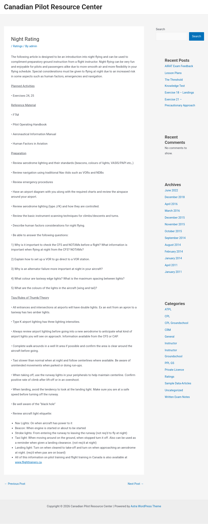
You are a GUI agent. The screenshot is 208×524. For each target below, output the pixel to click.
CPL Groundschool (177, 332)
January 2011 (174, 281)
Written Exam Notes (178, 404)
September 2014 (175, 248)
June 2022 (172, 201)
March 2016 (173, 221)
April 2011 (171, 274)
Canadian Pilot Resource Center (53, 7)
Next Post (135, 484)
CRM (168, 339)
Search (160, 29)
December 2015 (175, 228)
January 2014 (174, 268)
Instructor (171, 352)
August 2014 (173, 254)
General (170, 345)
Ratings (18, 46)
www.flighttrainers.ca (29, 462)
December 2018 (175, 208)
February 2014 (174, 261)
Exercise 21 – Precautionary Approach (174, 110)
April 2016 (171, 215)
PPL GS (170, 371)
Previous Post (15, 484)
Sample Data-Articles (178, 391)
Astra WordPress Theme (146, 506)
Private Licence (175, 378)
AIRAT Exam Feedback (179, 66)
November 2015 (175, 235)
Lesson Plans (173, 73)
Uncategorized (174, 398)
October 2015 (174, 241)
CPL (167, 325)
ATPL (168, 318)
